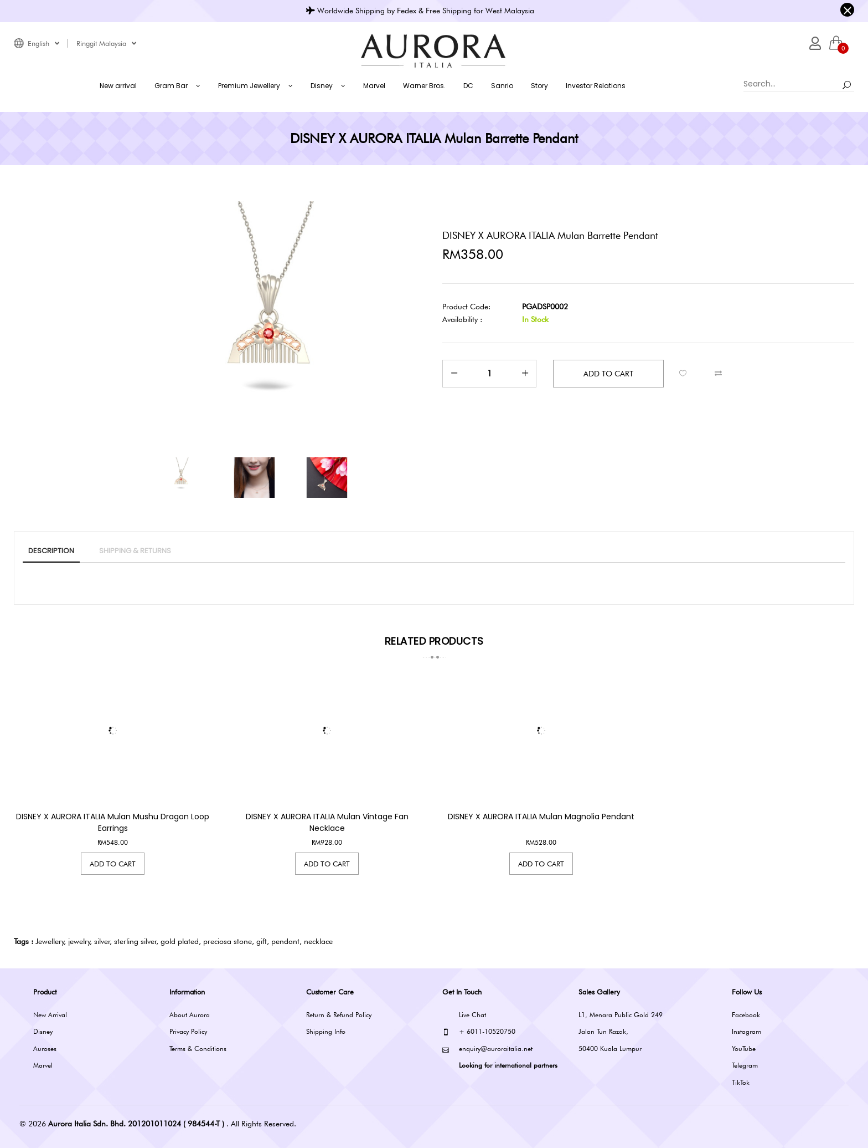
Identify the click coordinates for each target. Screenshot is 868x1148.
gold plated (180, 941)
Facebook (746, 1015)
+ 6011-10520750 (478, 1032)
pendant (285, 941)
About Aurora (189, 1015)
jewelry (79, 941)
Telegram (745, 1065)
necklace (318, 941)
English (43, 43)
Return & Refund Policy (338, 1015)
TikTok (741, 1082)
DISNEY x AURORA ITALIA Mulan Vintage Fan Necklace (327, 822)
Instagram (746, 1031)
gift (261, 941)
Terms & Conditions (197, 1048)
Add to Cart (113, 863)
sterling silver (135, 941)
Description (51, 550)
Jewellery (49, 941)
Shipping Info (325, 1031)
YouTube (744, 1048)
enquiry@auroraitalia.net (487, 1049)
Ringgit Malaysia (106, 43)
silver (102, 941)
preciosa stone (227, 941)
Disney (43, 1031)
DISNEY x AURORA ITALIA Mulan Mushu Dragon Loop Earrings (112, 822)
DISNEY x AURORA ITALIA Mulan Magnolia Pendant (541, 816)
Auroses (44, 1048)
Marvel (43, 1065)
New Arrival (50, 1015)
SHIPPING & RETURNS (135, 550)
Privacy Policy (188, 1031)
